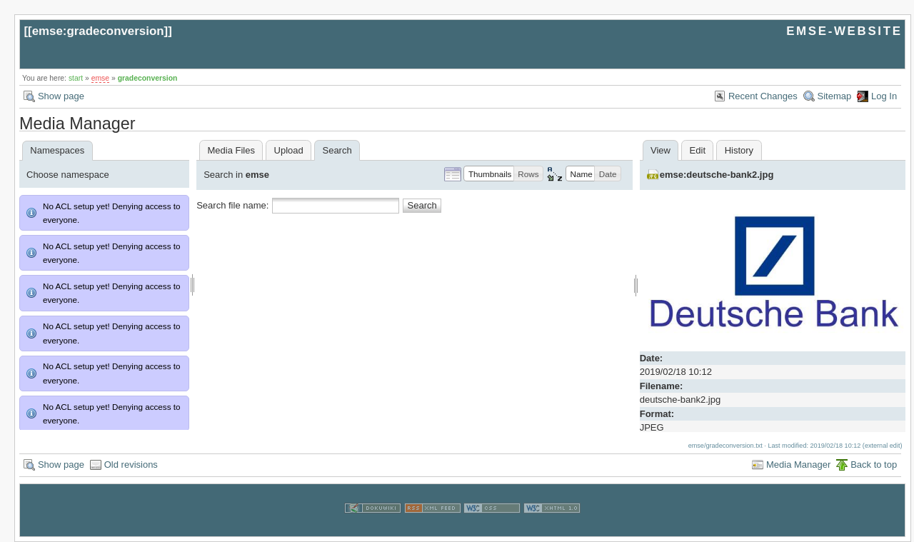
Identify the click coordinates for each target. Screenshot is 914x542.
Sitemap (835, 96)
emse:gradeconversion (98, 31)
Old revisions (131, 464)
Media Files (230, 150)
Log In (884, 96)
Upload (288, 150)
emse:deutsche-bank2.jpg (717, 174)
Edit (697, 150)
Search (422, 205)
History (739, 150)
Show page (61, 96)
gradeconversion (148, 78)
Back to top (873, 464)
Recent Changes (763, 96)
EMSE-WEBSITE (844, 31)
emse (100, 78)
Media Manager (798, 464)
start (76, 78)
